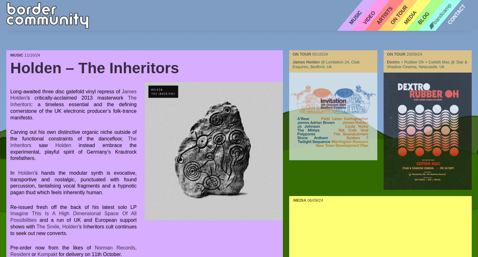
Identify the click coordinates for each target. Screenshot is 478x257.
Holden (63, 145)
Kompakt (47, 254)
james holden (306, 62)
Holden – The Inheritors (94, 68)
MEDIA (299, 200)
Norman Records (115, 247)
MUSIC (17, 55)
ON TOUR (302, 54)
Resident (20, 254)
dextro (393, 62)
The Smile (48, 226)
